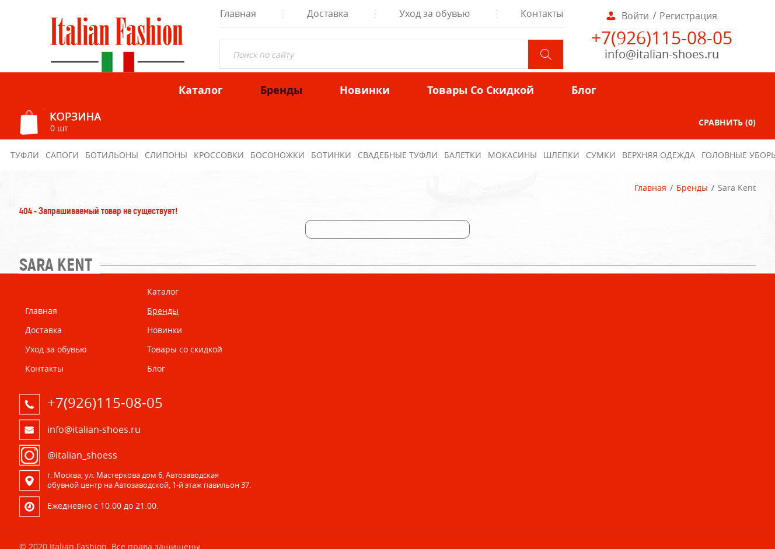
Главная (650, 187)
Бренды (692, 187)
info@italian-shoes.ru (662, 54)
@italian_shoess (82, 455)
